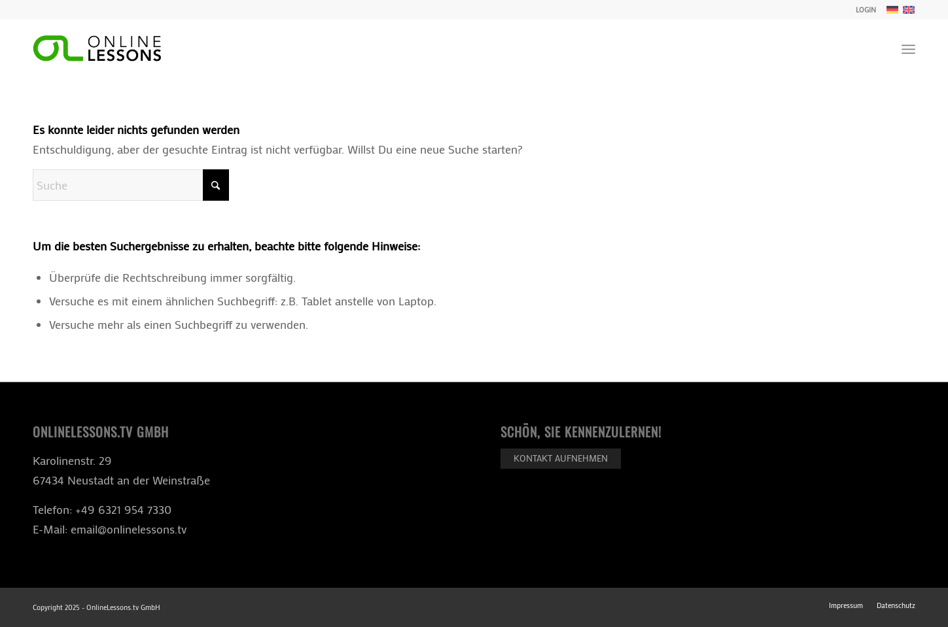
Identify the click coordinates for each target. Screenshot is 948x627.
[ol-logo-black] (97, 49)
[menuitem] (862, 10)
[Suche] (131, 185)
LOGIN (866, 9)
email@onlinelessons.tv (128, 529)
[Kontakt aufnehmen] (560, 459)
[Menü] (908, 49)
